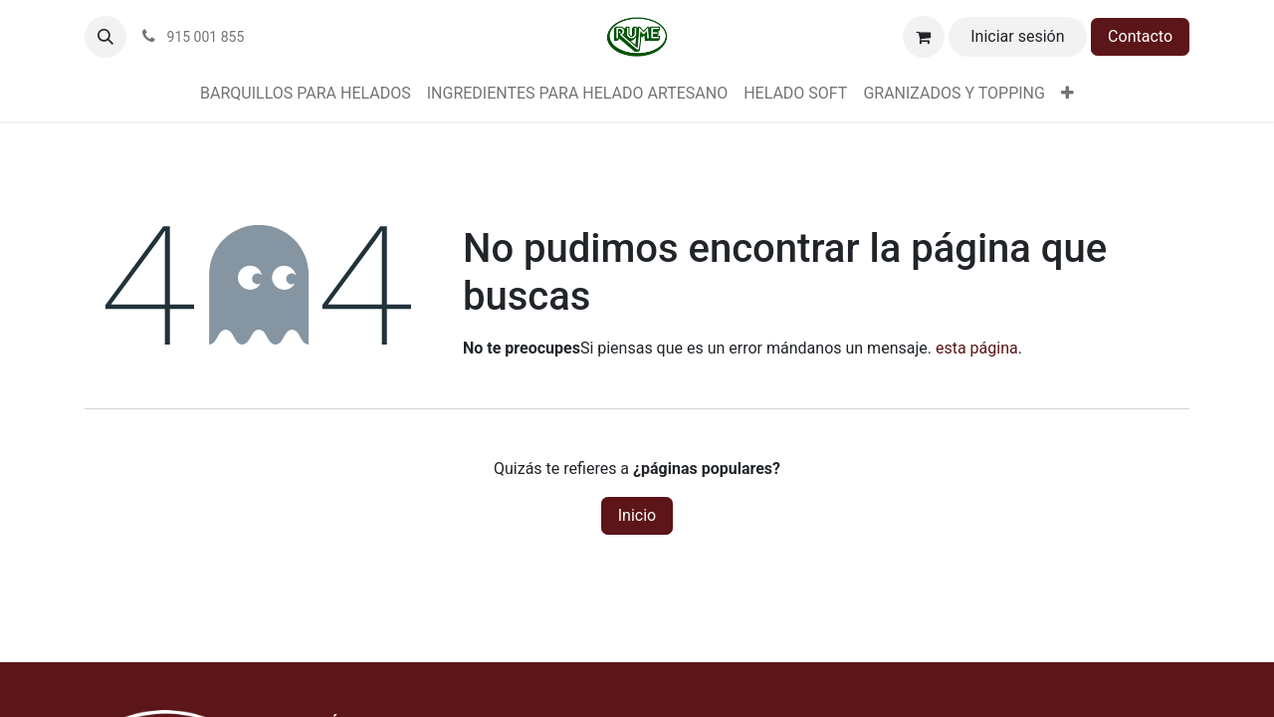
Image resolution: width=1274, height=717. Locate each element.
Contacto (1140, 36)
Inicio (637, 515)
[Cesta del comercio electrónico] (924, 37)
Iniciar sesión (1017, 36)
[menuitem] (305, 94)
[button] (105, 37)
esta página (977, 348)
